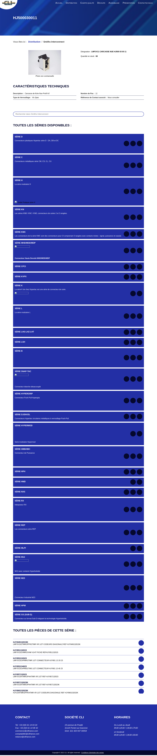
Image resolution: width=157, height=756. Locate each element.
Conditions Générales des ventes (92, 752)
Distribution (34, 42)
